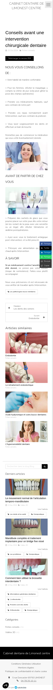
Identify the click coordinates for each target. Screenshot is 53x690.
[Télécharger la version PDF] (19, 58)
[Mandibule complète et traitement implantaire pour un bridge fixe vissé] (26, 527)
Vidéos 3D (10, 632)
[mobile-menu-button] (48, 4)
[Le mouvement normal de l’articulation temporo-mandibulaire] (26, 487)
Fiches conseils (12, 627)
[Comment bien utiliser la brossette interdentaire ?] (26, 567)
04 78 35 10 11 (28, 680)
